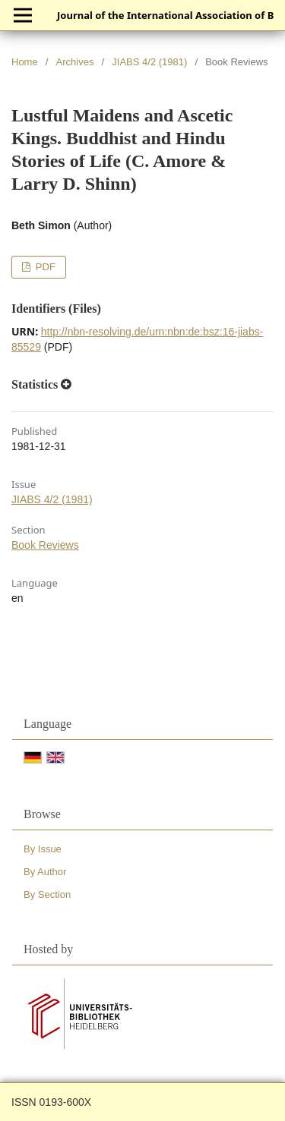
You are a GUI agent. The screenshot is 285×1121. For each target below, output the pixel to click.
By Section (47, 894)
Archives (75, 62)
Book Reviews (45, 545)
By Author (45, 871)
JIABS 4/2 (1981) (149, 62)
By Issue (43, 849)
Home (24, 62)
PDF (44, 266)
